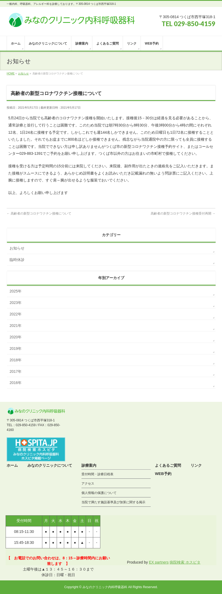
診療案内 (88, 465)
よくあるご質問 (168, 465)
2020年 (16, 337)
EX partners (158, 562)
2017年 (16, 371)
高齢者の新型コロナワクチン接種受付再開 (183, 213)
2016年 (16, 383)
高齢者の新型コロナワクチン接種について (39, 213)
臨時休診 (17, 260)
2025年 (16, 291)
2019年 (16, 348)
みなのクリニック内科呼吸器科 (105, 587)
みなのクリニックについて (49, 465)
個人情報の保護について (99, 493)
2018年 (16, 360)
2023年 (16, 302)
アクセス (87, 483)
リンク (196, 465)
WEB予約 (163, 474)
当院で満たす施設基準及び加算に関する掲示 (113, 502)
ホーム (12, 465)
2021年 (16, 325)
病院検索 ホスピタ (185, 562)
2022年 (16, 314)
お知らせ (17, 248)
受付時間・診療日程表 (97, 474)
